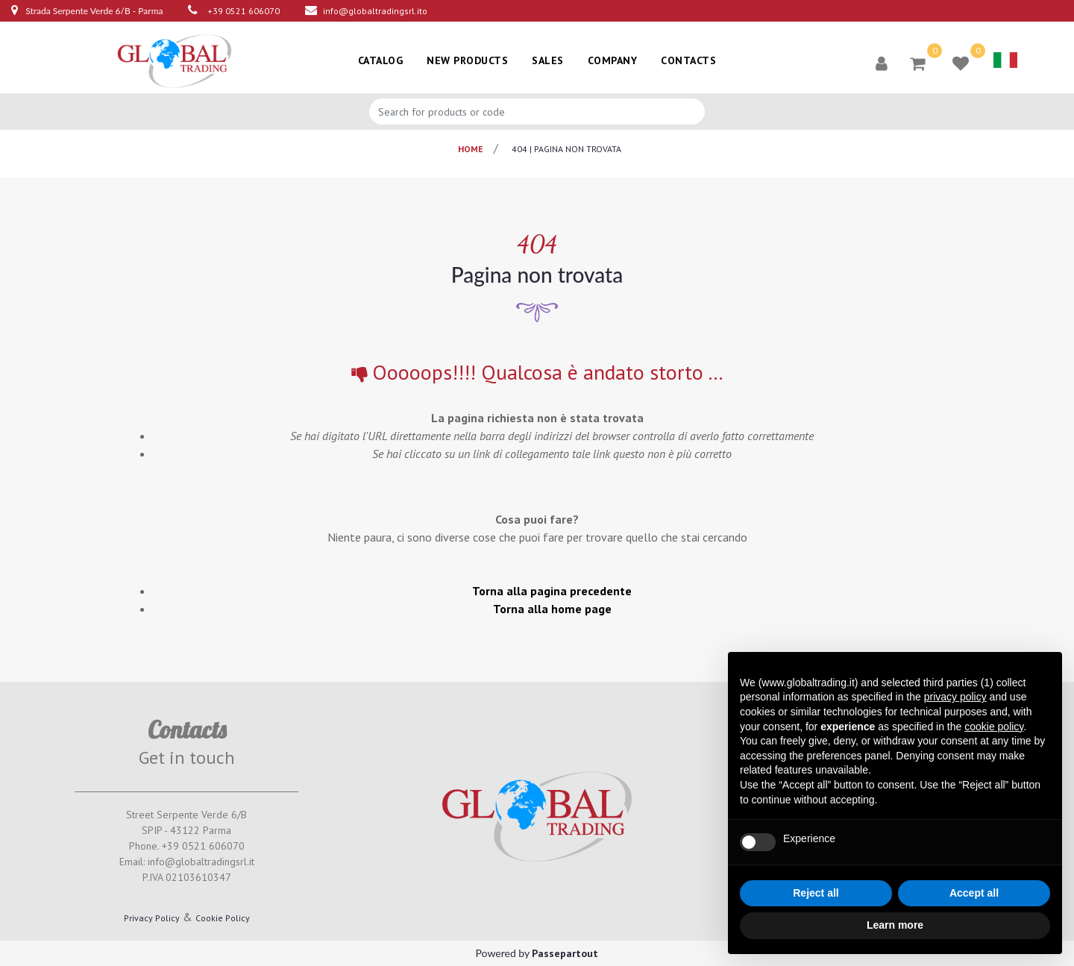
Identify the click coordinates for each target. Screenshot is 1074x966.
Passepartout (565, 953)
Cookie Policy (222, 917)
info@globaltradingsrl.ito (375, 10)
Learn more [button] (895, 925)
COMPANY (613, 60)
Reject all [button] (815, 893)
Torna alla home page (552, 608)
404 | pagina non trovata (566, 148)
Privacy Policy (152, 917)
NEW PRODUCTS (467, 60)
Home (470, 148)
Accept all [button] (974, 893)
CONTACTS (688, 60)
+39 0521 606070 (243, 10)
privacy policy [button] (955, 697)
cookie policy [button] (993, 727)
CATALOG (380, 60)
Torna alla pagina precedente (552, 590)
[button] (881, 63)
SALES (548, 60)
